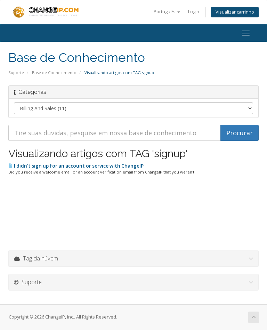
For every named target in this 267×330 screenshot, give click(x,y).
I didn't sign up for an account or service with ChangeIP (76, 166)
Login (193, 12)
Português (167, 12)
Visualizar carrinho (235, 12)
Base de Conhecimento (54, 72)
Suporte (16, 72)
